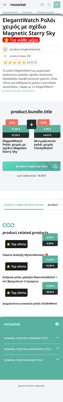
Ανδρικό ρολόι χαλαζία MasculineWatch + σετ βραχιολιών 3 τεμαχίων (30, 279)
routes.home (10, 12)
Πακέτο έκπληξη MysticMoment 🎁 (25, 255)
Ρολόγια (27, 12)
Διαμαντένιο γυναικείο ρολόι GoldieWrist (30, 303)
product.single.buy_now (31, 166)
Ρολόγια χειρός (45, 12)
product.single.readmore (18, 91)
